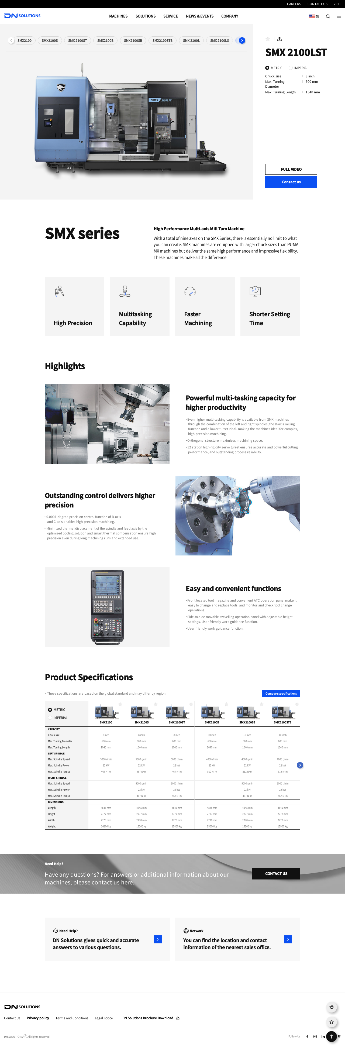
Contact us (291, 181)
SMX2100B (105, 40)
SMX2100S (50, 40)
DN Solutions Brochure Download (147, 1017)
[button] (242, 40)
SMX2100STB (162, 40)
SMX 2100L (191, 40)
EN (313, 14)
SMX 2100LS (219, 40)
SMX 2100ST (77, 40)
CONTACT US (276, 873)
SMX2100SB (133, 40)
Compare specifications (281, 693)
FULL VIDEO (291, 169)
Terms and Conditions (72, 1018)
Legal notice (104, 1018)
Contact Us (12, 1018)
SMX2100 (25, 40)
